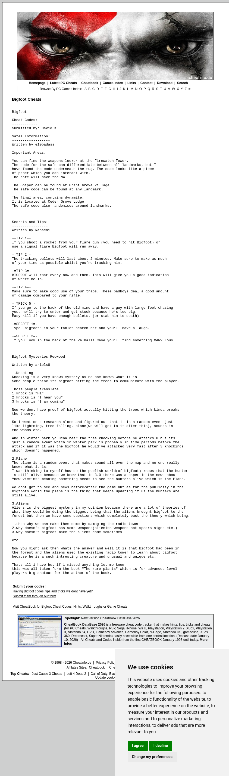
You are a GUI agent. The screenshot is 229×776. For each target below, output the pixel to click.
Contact (146, 83)
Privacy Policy (106, 756)
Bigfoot (47, 699)
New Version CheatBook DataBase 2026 (110, 711)
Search (182, 83)
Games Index (113, 83)
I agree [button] (138, 745)
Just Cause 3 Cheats (47, 767)
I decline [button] (160, 745)
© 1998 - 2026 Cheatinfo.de (71, 756)
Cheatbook (89, 83)
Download (164, 83)
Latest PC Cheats (63, 83)
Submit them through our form (34, 689)
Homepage (37, 83)
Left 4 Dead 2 (76, 767)
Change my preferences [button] (152, 757)
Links (131, 83)
